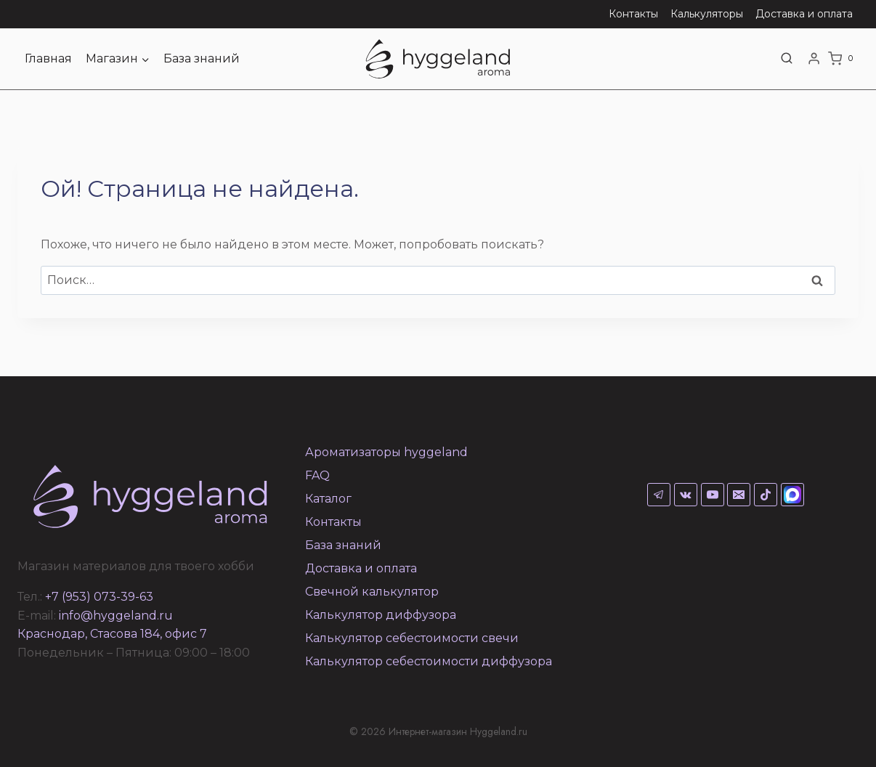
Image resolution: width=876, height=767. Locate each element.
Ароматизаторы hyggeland (386, 452)
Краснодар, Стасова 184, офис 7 (112, 634)
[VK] (685, 494)
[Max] (792, 494)
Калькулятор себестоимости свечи (412, 638)
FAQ (317, 475)
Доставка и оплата (804, 13)
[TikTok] (765, 494)
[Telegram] (658, 494)
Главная (48, 58)
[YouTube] (712, 494)
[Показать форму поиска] (787, 59)
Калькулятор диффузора (380, 615)
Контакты (633, 13)
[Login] (814, 59)
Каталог (328, 499)
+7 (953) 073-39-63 (99, 597)
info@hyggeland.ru (116, 615)
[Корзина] (843, 59)
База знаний (201, 58)
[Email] (738, 494)
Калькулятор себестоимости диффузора (428, 661)
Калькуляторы (706, 13)
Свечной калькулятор (372, 591)
